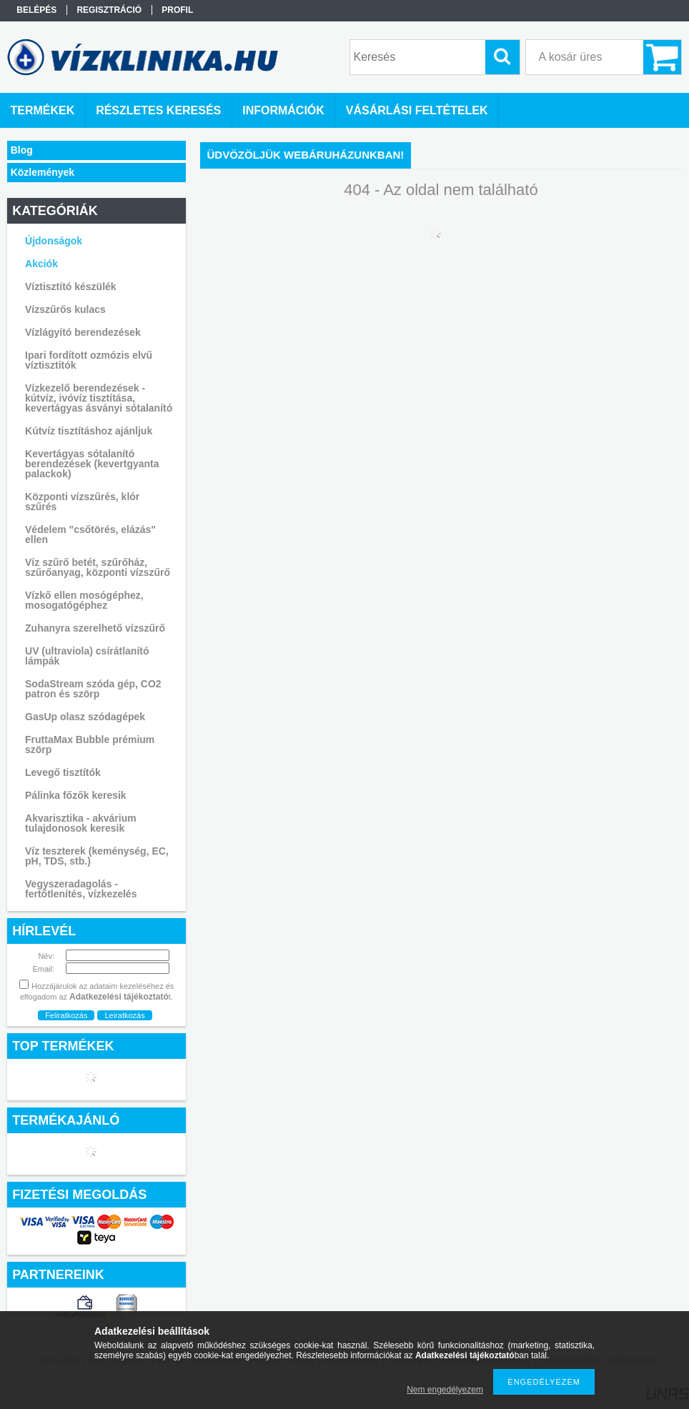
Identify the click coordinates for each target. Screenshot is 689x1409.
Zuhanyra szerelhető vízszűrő (95, 628)
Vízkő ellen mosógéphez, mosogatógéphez (84, 600)
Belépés (36, 10)
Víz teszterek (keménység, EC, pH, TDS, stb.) (97, 856)
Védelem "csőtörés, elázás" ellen (90, 534)
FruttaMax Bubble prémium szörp (89, 744)
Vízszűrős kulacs (65, 309)
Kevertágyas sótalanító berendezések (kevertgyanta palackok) (92, 463)
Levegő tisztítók (63, 772)
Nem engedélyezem (445, 1390)
